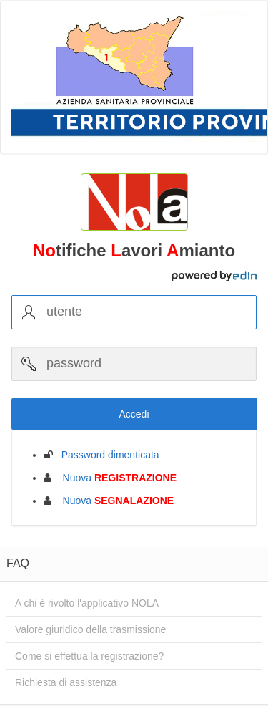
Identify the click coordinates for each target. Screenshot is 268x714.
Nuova (115, 477)
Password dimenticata (106, 454)
